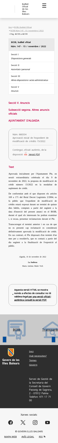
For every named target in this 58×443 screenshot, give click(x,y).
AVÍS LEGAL (27, 436)
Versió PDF (34, 154)
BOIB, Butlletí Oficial (23, 27)
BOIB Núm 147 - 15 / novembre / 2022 (27, 30)
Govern (33, 364)
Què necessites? (38, 355)
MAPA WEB (10, 436)
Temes (33, 360)
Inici (10, 27)
